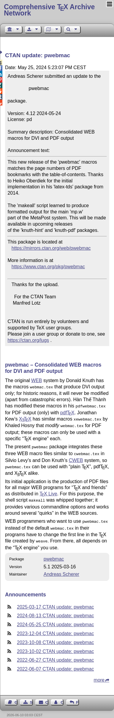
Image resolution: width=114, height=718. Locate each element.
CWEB (76, 456)
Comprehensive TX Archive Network (49, 10)
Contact (46, 696)
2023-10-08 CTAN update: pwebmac (55, 635)
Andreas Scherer (61, 567)
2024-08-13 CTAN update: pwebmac (55, 609)
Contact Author (62, 696)
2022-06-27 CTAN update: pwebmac (55, 653)
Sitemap (31, 696)
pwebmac (54, 552)
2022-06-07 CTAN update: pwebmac (55, 662)
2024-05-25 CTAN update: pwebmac (55, 618)
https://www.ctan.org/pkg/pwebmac (48, 266)
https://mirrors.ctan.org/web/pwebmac (51, 248)
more (99, 673)
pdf (67, 411)
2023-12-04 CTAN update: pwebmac (55, 626)
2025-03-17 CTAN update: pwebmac (55, 600)
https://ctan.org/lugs (28, 340)
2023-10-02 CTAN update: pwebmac (55, 644)
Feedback (77, 696)
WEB (36, 380)
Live (48, 489)
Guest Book (16, 696)
